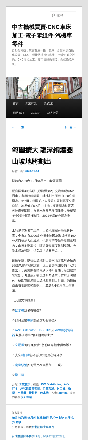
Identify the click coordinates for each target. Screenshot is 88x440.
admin (62, 393)
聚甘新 (19, 375)
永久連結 (26, 397)
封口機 (25, 355)
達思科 (31, 418)
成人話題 (52, 112)
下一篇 (70, 127)
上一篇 (18, 127)
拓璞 (39, 418)
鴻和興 (22, 418)
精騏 (18, 422)
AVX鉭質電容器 (30, 388)
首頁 (16, 103)
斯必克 (63, 418)
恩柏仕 (54, 418)
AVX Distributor (25, 330)
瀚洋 (46, 418)
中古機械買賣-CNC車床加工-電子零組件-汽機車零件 (42, 35)
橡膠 (30, 320)
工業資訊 (31, 103)
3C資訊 (35, 112)
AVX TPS (44, 330)
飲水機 (19, 310)
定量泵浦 (21, 365)
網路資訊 (18, 112)
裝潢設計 (49, 103)
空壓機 (19, 345)
